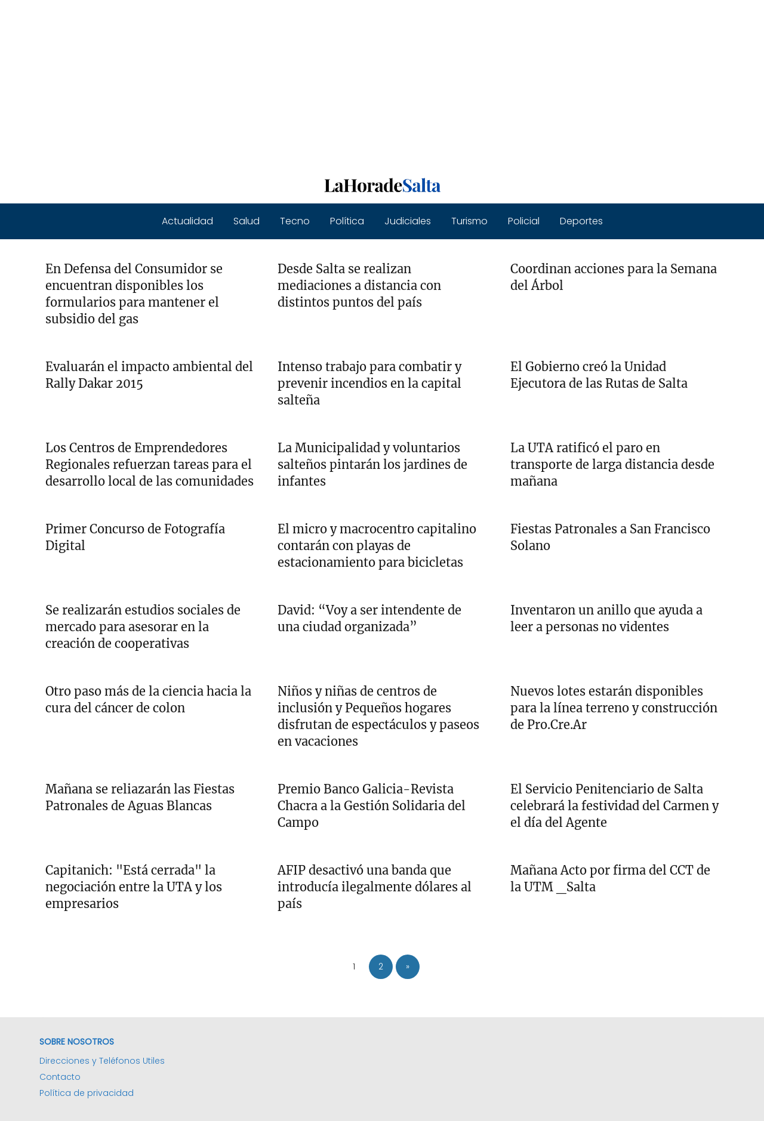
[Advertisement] (358, 83)
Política (347, 221)
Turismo (469, 221)
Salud (246, 221)
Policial (524, 221)
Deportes (581, 221)
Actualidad (187, 221)
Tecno (295, 221)
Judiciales (407, 221)
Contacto (60, 1077)
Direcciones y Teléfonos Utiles (102, 1061)
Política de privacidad (86, 1093)
